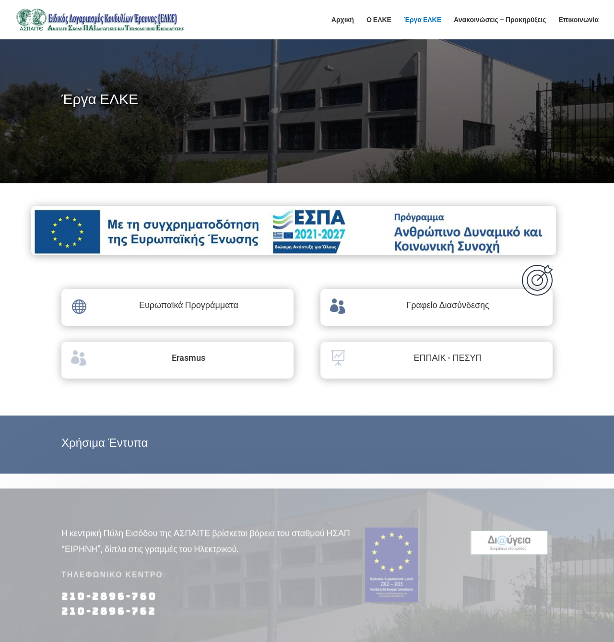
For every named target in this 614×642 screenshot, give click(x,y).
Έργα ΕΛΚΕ (422, 20)
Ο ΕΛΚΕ (378, 20)
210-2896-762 (108, 615)
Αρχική (342, 20)
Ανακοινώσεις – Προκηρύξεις (500, 20)
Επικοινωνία (578, 20)
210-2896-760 (109, 601)
